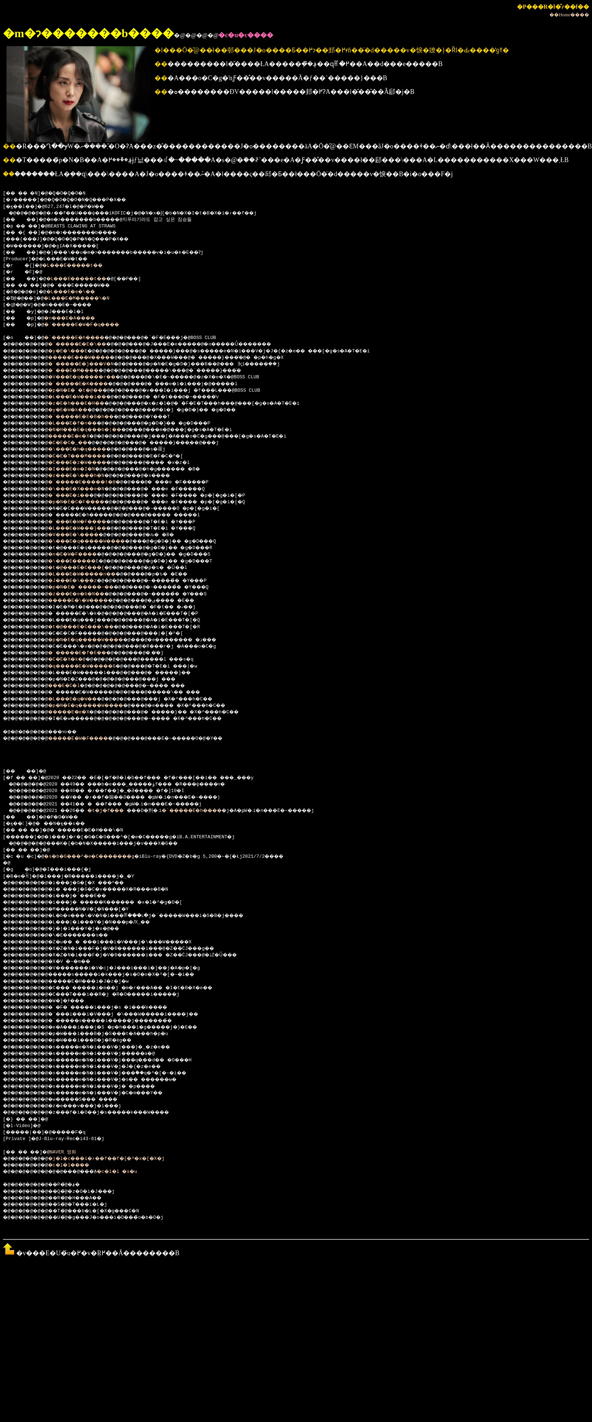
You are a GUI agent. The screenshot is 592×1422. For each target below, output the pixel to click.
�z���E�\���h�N (85, 476)
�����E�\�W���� (88, 600)
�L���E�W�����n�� (92, 574)
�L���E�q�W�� (81, 699)
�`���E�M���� (83, 371)
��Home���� (569, 14)
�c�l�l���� (77, 1165)
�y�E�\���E (76, 351)
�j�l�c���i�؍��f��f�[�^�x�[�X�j (119, 1159)
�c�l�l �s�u (132, 1172)
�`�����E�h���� (83, 338)
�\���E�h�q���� (87, 449)
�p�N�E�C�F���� (85, 502)
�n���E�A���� (77, 318)
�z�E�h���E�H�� (85, 403)
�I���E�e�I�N (80, 469)
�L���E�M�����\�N (86, 298)
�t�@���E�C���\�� (91, 627)
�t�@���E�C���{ (85, 568)
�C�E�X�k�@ (74, 659)
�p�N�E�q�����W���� (97, 640)
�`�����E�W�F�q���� (91, 325)
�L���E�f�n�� (81, 423)
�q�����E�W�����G (92, 666)
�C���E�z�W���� (87, 463)
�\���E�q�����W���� (98, 541)
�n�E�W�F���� (81, 554)
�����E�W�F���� (88, 738)
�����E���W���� (90, 358)
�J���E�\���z (81, 581)
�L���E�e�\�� (79, 292)
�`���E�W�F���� (87, 522)
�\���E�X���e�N (85, 489)
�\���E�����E (83, 561)
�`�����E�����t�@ (92, 482)
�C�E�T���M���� (87, 456)
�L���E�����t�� (80, 265)
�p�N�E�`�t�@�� (84, 390)
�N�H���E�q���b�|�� (95, 430)
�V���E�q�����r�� (92, 377)
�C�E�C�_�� (76, 443)
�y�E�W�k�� (76, 410)
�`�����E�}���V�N (91, 364)
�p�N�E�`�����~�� (91, 587)
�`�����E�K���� (88, 384)
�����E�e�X (77, 436)
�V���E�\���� (83, 535)
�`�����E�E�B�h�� (91, 417)
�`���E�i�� (77, 495)
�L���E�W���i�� (87, 397)
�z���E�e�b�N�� (85, 594)
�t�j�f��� (117, 811)
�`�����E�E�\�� (87, 344)
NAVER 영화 (69, 1152)
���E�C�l (71, 686)
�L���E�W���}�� (87, 528)
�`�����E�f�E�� (87, 653)
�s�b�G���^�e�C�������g (100, 856)
